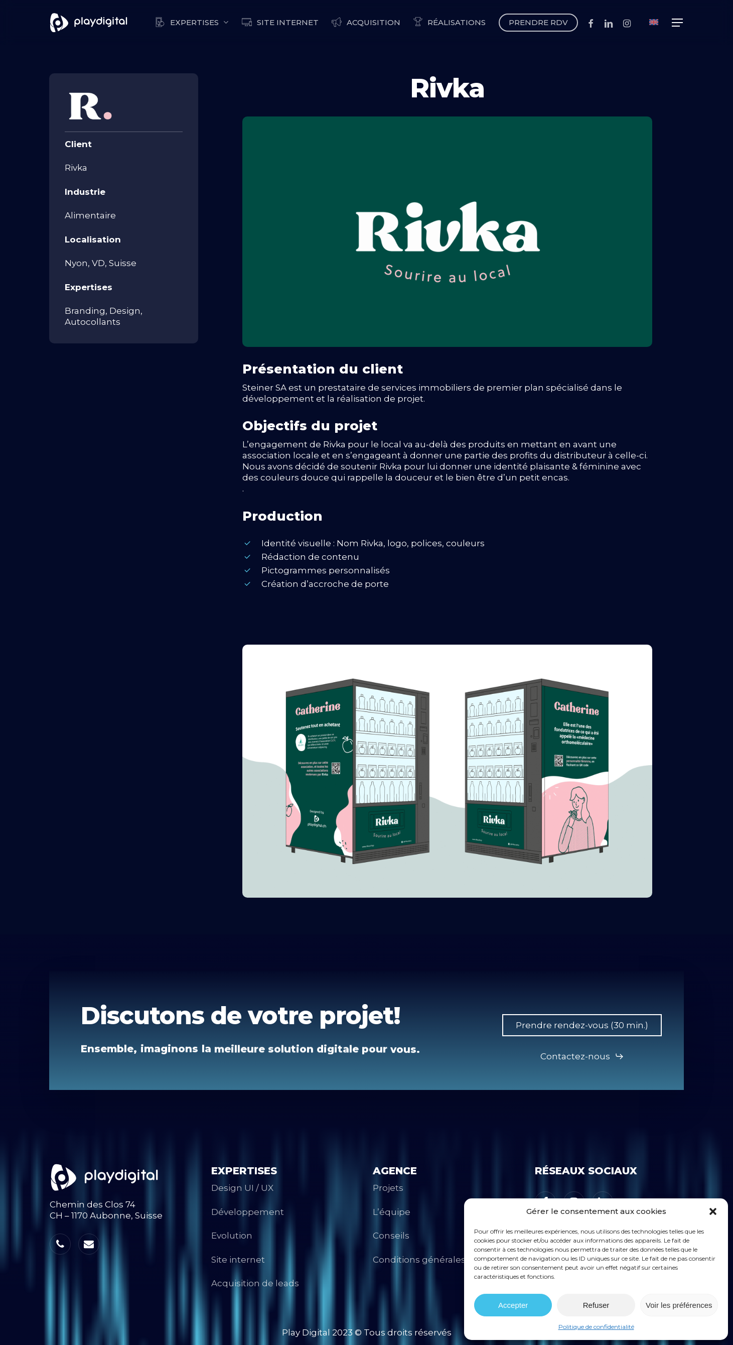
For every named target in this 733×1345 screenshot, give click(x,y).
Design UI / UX (242, 1188)
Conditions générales (419, 1260)
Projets (388, 1188)
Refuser (596, 1305)
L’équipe (391, 1212)
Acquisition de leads (255, 1283)
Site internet (238, 1260)
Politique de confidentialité (596, 1326)
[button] (713, 1211)
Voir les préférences (679, 1305)
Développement (247, 1212)
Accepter (513, 1305)
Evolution (231, 1236)
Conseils (391, 1236)
